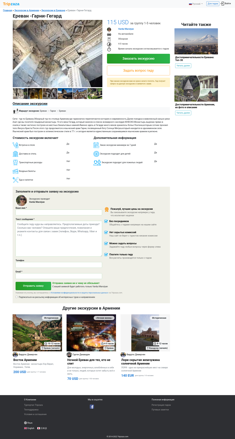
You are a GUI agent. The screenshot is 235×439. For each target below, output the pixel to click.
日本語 (44, 428)
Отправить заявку (33, 285)
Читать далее (183, 65)
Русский (195, 4)
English (30, 428)
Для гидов (213, 3)
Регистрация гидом (161, 405)
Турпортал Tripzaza (33, 405)
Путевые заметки (160, 409)
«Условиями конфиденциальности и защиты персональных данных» (79, 293)
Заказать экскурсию (138, 58)
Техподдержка (31, 409)
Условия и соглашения (35, 414)
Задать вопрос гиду (138, 70)
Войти (225, 3)
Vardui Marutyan (126, 29)
